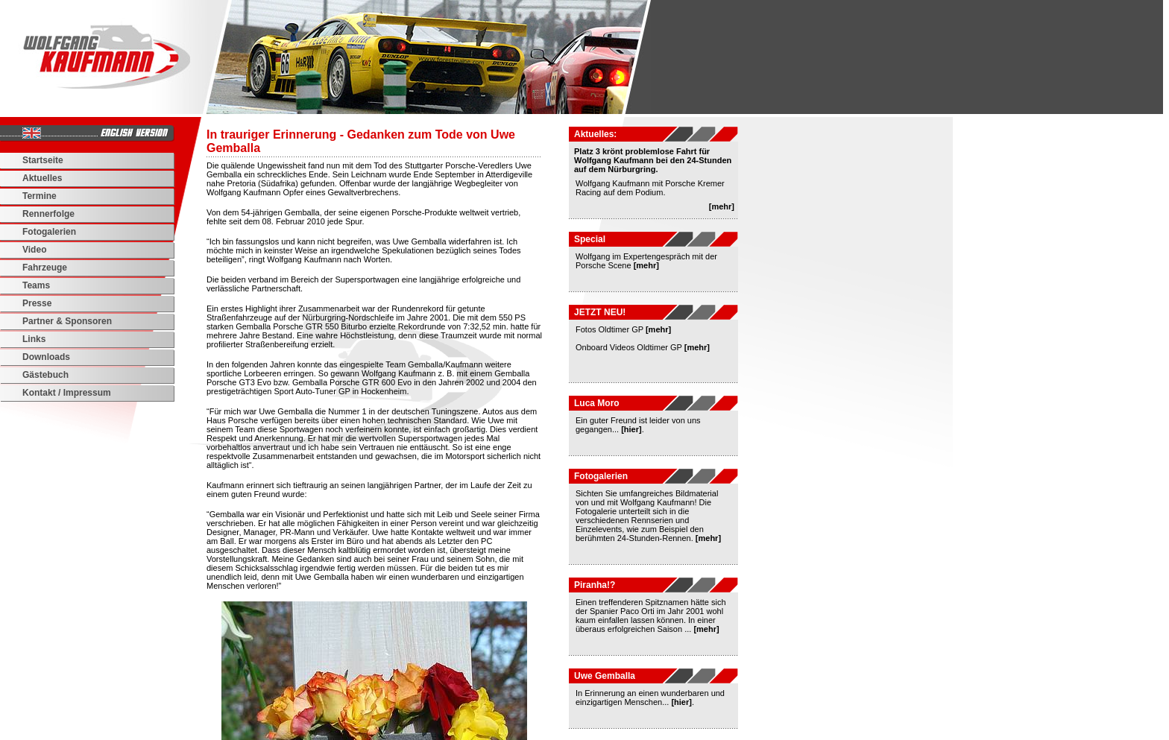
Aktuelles (42, 178)
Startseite (42, 160)
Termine (39, 196)
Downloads (46, 357)
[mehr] (721, 206)
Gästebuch (45, 375)
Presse (36, 303)
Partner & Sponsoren (67, 321)
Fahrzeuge (44, 267)
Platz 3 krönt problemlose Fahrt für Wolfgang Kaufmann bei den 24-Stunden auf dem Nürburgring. (652, 160)
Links (33, 339)
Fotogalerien (49, 232)
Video (34, 249)
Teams (36, 285)
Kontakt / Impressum (66, 393)
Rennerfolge (48, 214)
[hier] (631, 429)
